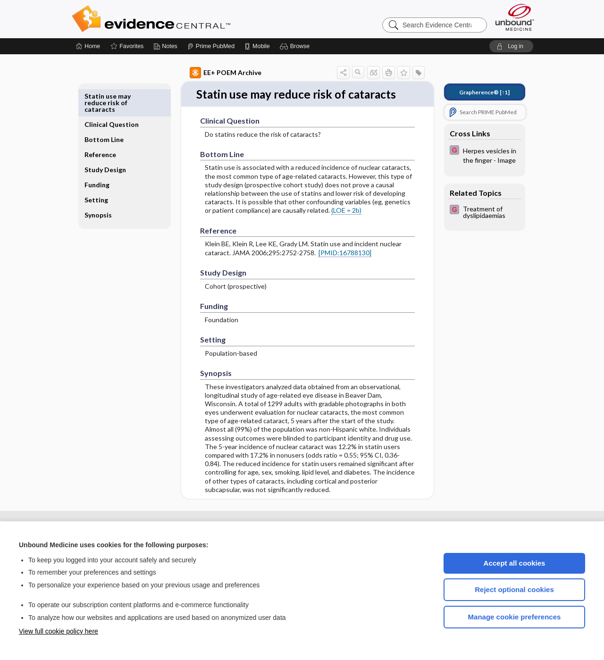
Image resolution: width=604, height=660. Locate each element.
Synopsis (109, 200)
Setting (107, 185)
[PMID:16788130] (334, 269)
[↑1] (473, 92)
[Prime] (211, 46)
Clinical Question (110, 99)
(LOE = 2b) (335, 227)
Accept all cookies (514, 563)
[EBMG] (473, 154)
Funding (107, 170)
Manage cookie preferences (514, 617)
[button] (296, 46)
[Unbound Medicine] (515, 17)
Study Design (106, 151)
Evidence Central (189, 19)
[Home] (88, 46)
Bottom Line (114, 118)
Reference (111, 133)
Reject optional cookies (514, 589)
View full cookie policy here (58, 631)
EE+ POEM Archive (215, 72)
